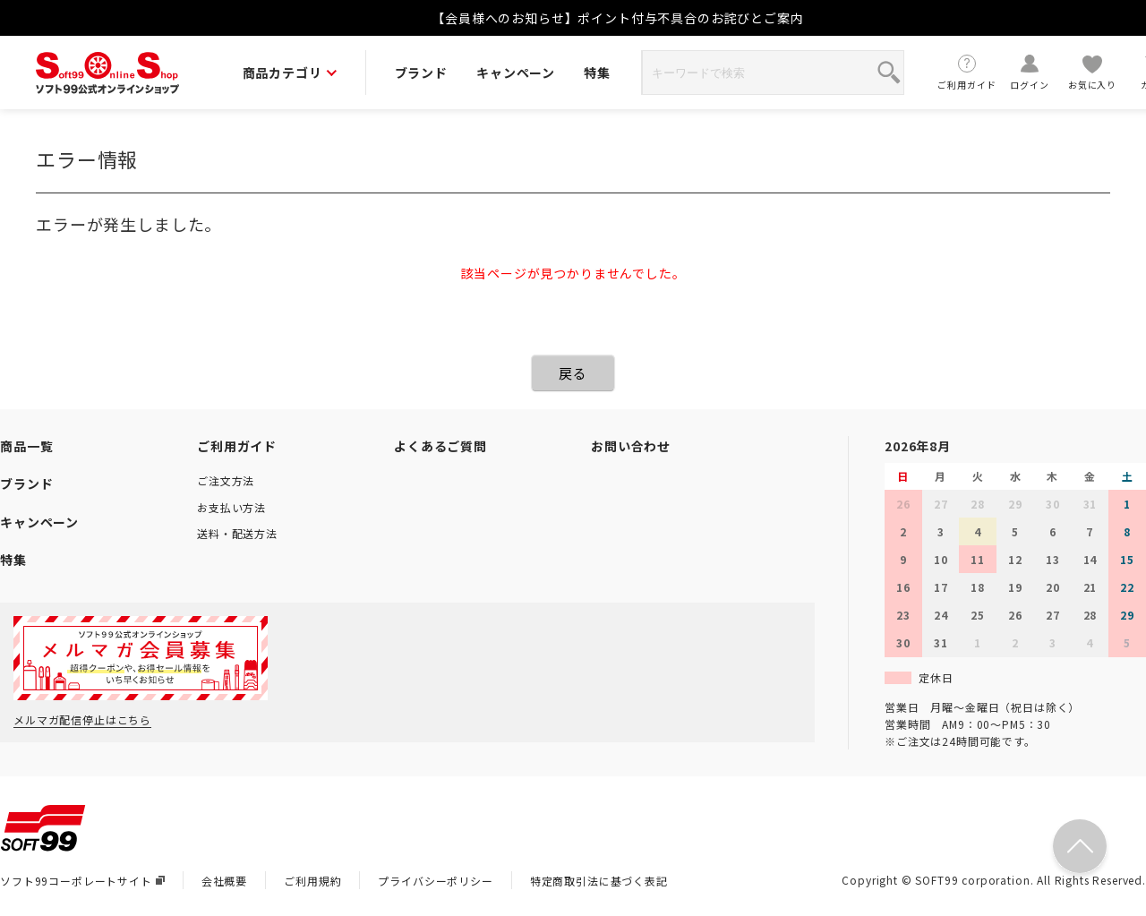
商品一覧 (26, 446)
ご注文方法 (225, 480)
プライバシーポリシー (435, 880)
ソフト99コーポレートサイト (82, 880)
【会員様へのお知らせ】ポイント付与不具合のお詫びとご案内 (618, 18)
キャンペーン (515, 72)
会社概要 (224, 880)
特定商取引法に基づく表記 (599, 880)
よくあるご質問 (440, 446)
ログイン (1029, 72)
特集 (597, 72)
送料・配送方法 (237, 533)
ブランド (421, 72)
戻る (573, 373)
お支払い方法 (231, 507)
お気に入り (1092, 72)
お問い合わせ (631, 446)
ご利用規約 (312, 880)
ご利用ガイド (967, 72)
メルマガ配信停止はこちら (82, 719)
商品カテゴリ (290, 72)
